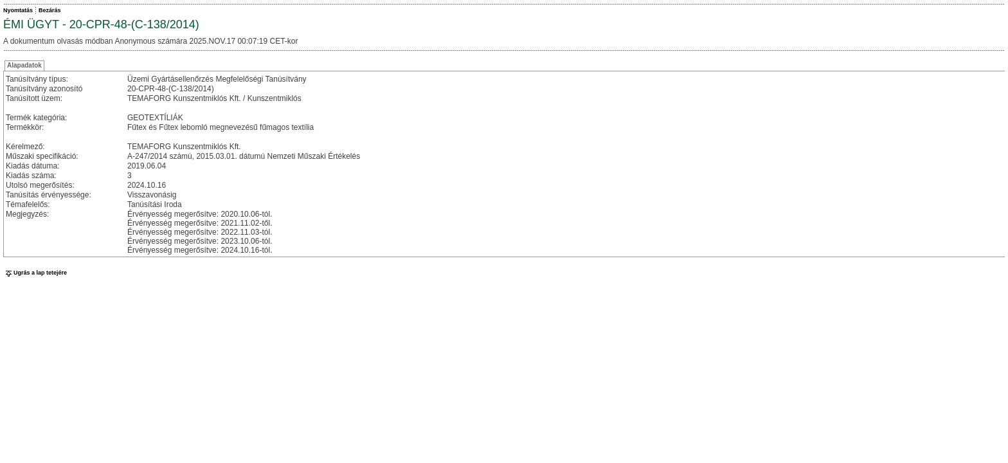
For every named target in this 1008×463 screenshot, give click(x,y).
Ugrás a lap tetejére (35, 272)
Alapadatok (24, 65)
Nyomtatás (18, 10)
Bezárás (50, 10)
